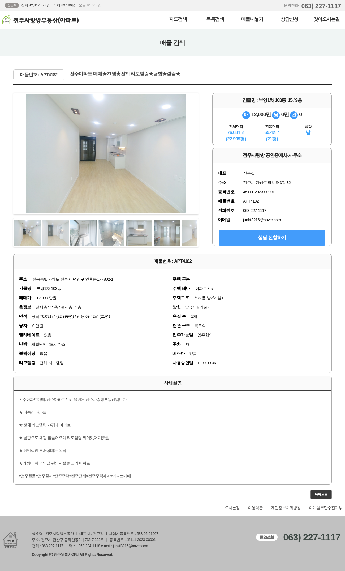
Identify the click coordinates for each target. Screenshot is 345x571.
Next (200, 153)
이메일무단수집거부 (325, 508)
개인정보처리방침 (286, 508)
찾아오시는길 (326, 19)
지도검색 (178, 19)
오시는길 (232, 508)
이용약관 (255, 508)
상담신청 (289, 19)
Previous (11, 153)
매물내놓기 (252, 19)
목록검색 (215, 19)
